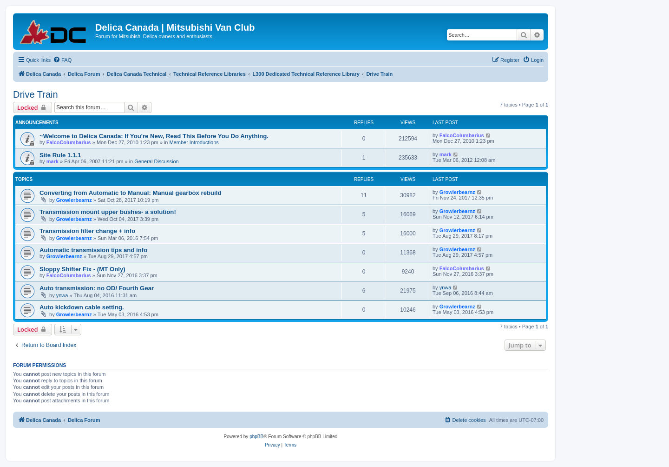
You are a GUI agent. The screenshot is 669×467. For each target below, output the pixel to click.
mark (52, 161)
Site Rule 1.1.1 (60, 155)
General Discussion (156, 161)
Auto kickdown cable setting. (81, 307)
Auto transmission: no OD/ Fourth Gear (96, 288)
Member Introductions (193, 142)
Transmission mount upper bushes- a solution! (107, 211)
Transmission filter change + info (87, 230)
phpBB (256, 436)
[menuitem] (62, 60)
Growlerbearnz (74, 200)
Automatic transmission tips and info (93, 250)
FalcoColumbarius (68, 142)
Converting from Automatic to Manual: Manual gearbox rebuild (130, 192)
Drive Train (35, 94)
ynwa (62, 295)
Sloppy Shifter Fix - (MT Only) (82, 269)
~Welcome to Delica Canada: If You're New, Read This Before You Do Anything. (154, 136)
